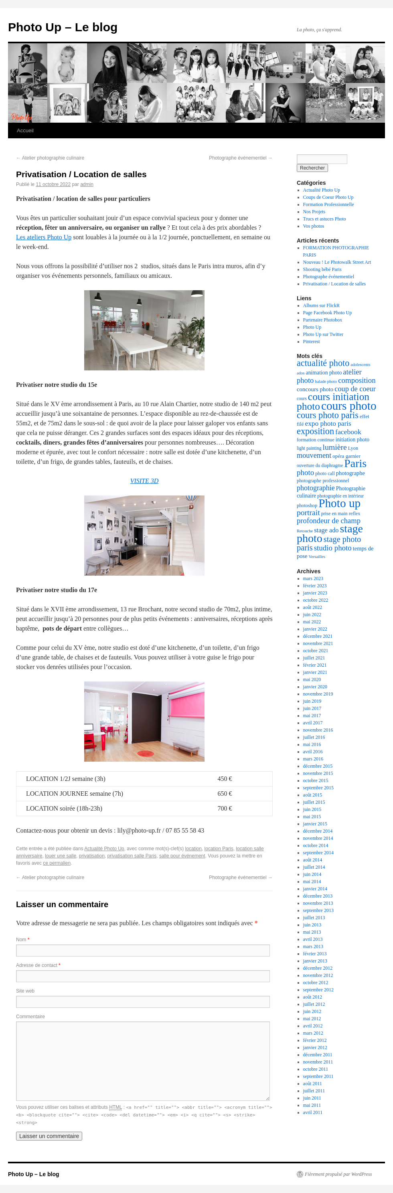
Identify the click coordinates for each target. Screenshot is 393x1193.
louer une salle (60, 856)
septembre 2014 (318, 852)
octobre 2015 (315, 780)
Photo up (339, 503)
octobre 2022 (315, 600)
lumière (334, 447)
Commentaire (30, 1016)
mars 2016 (313, 759)
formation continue (315, 440)
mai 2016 (312, 744)
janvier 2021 (315, 672)
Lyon (353, 448)
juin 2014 (312, 874)
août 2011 (312, 1083)
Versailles (316, 556)
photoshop (307, 505)
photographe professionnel (323, 480)
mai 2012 (312, 1018)
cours (302, 398)
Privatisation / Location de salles (334, 284)
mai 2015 (312, 816)
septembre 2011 (318, 1076)
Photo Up (312, 327)
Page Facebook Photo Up (327, 312)
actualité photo (323, 363)
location (193, 848)
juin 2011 (312, 1098)
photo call (325, 473)
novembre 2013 (318, 903)
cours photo (349, 405)
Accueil (25, 130)
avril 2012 (313, 1026)
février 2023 (315, 585)
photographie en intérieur (340, 495)
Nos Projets (314, 211)
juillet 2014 (314, 867)
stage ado (326, 530)
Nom (22, 939)
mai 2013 (312, 932)
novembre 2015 (318, 773)
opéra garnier (346, 456)
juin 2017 (312, 708)
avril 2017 (313, 723)
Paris (355, 463)
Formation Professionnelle (328, 204)
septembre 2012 (318, 990)
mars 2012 (313, 1033)
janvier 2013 (315, 961)
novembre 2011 (318, 1062)
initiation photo (352, 440)
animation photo (324, 373)
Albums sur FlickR (321, 305)
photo (305, 472)
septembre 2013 (318, 910)
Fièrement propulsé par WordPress (338, 1174)
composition (357, 380)
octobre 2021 (315, 650)
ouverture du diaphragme (320, 465)
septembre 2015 (318, 788)
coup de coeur (355, 389)
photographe (350, 473)
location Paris (219, 848)
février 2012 (315, 1040)
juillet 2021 (314, 658)
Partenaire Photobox (322, 320)
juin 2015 (312, 809)
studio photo (333, 548)
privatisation (92, 856)
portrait (308, 512)
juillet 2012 (314, 1004)
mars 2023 (313, 578)
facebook (348, 432)
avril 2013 (313, 939)
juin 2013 (312, 925)
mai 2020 (312, 679)
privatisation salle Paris (131, 856)
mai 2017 (312, 715)
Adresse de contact (38, 965)
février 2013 (315, 953)
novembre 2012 (318, 975)
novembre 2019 (318, 694)
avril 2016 (313, 751)
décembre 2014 (318, 831)
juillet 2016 (314, 737)
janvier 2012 (315, 1047)
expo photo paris (328, 423)
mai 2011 (312, 1105)
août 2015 (312, 795)
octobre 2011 (315, 1069)
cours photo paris (328, 415)
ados (301, 373)
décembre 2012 (318, 968)
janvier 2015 (315, 824)
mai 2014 (312, 881)
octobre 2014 (315, 845)
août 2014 (312, 860)
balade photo (326, 381)
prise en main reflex (341, 513)
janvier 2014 (315, 889)
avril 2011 (313, 1112)
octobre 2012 (315, 982)
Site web (25, 991)
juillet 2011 (314, 1091)
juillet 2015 (314, 802)
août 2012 (312, 997)
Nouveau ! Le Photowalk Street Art (337, 262)
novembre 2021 (318, 643)
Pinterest (311, 341)
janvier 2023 (315, 593)
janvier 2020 (315, 687)
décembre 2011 (317, 1055)
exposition (315, 431)
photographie (316, 488)
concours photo (315, 389)
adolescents (360, 364)
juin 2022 (312, 614)
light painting (309, 448)
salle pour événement (182, 856)
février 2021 (315, 665)
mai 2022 (312, 622)
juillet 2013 (314, 917)
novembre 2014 (318, 838)
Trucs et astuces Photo (324, 219)
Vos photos (313, 226)
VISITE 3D (144, 480)
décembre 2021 (318, 636)
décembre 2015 (318, 766)
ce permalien (57, 863)
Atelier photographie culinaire (50, 158)
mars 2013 (313, 946)
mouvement (314, 455)
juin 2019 (312, 701)
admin (86, 184)
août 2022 (312, 607)
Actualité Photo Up (104, 848)
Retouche (305, 531)
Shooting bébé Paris (322, 269)
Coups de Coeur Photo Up (328, 197)
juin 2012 (312, 1011)
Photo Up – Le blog (62, 27)
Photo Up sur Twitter (323, 334)
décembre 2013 (318, 896)
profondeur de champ (329, 520)
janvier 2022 (315, 629)
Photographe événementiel (241, 158)
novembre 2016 (318, 730)
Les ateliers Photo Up (43, 237)
